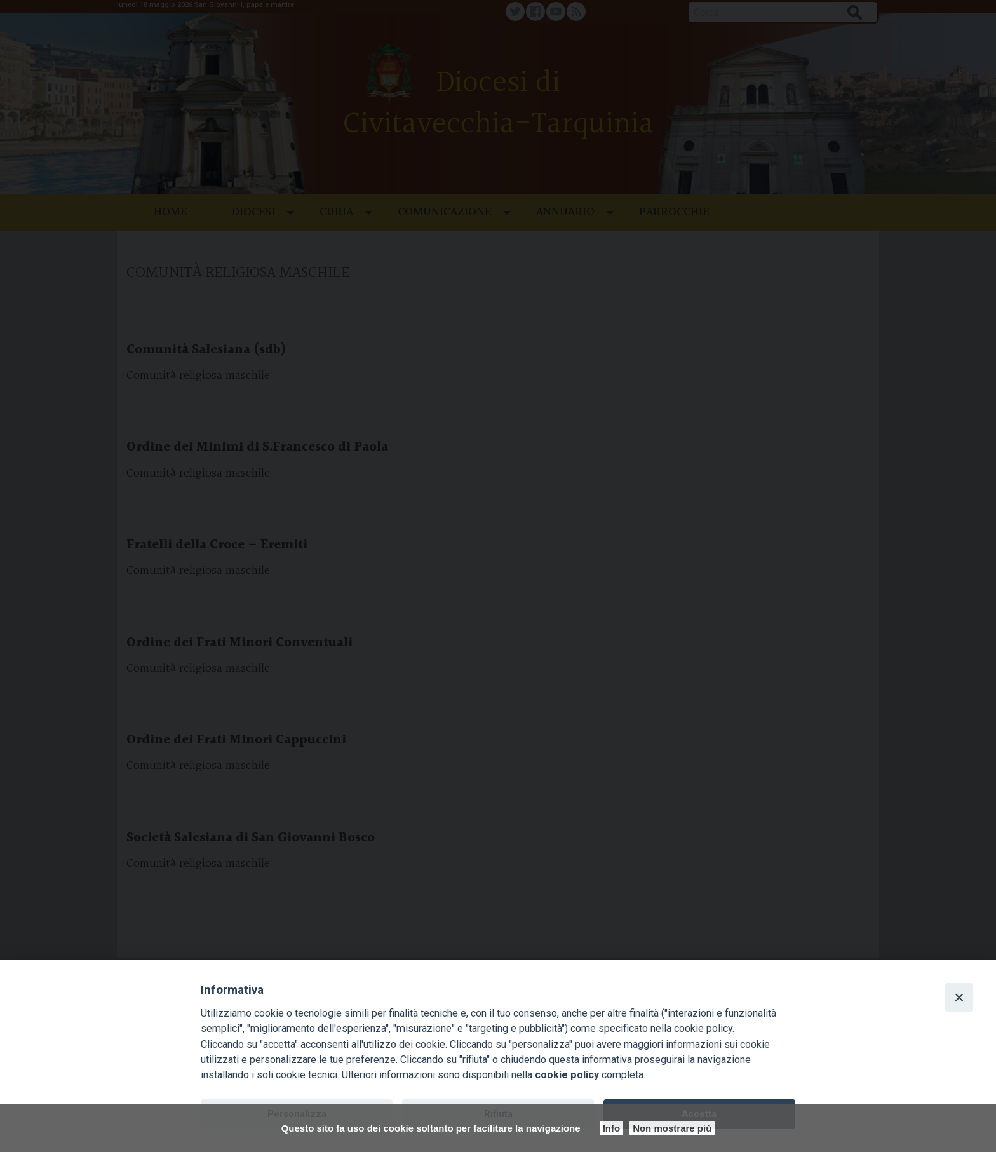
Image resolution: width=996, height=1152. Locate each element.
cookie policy (567, 1075)
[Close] (959, 997)
